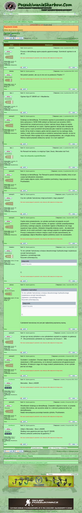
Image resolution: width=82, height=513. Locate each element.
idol (11, 34)
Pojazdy (30, 22)
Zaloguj (7, 14)
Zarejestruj (14, 14)
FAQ (76, 14)
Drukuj (6, 41)
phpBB (34, 510)
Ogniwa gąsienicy (12, 33)
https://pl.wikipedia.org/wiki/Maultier (33, 156)
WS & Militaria (22, 22)
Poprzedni (69, 41)
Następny (75, 41)
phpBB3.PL (54, 511)
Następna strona (73, 38)
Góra (5, 67)
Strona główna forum (10, 22)
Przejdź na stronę (61, 38)
